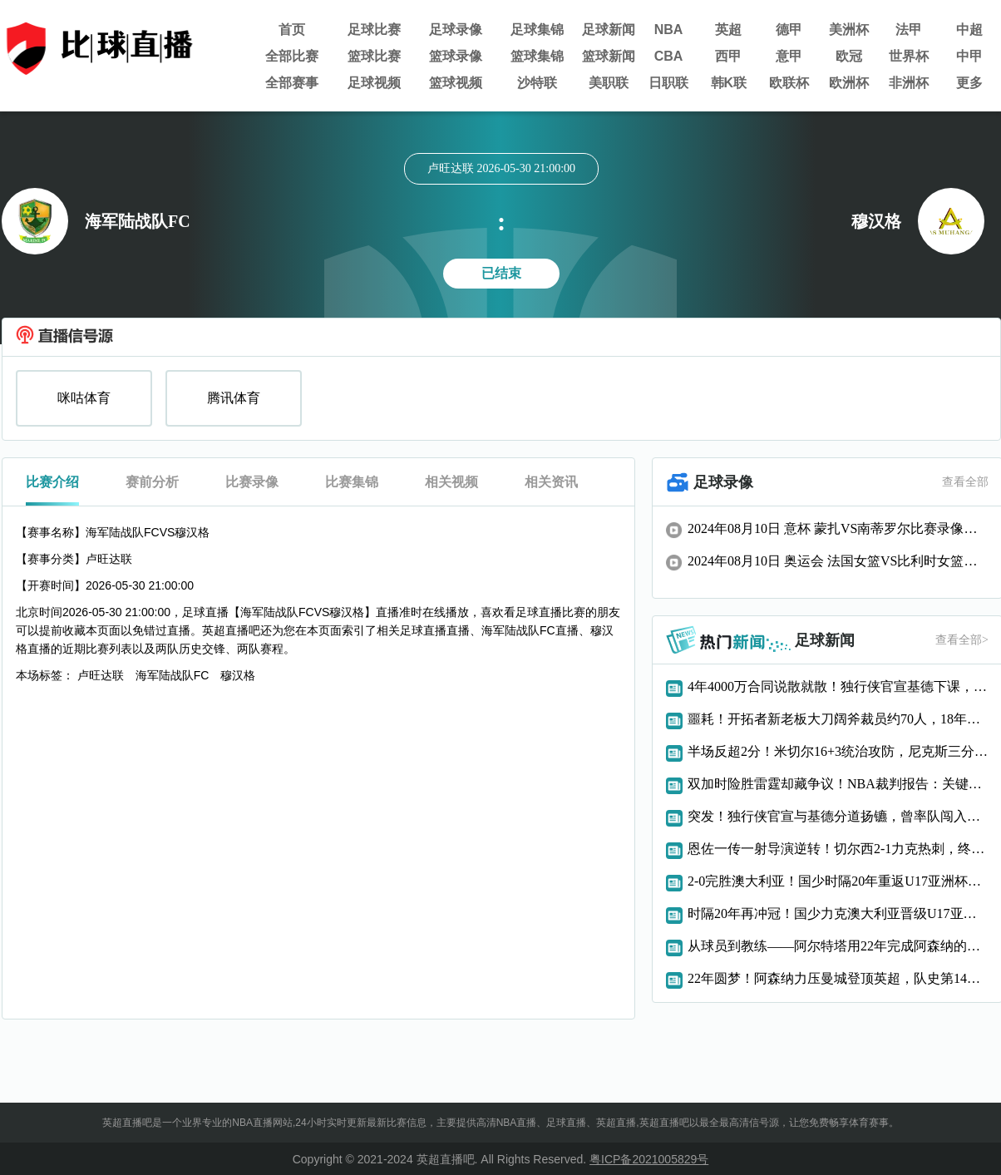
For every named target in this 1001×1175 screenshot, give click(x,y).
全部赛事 (291, 83)
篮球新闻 (608, 56)
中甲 (969, 56)
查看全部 (965, 482)
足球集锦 (537, 29)
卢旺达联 (100, 675)
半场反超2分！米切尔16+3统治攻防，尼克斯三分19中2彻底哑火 (838, 751)
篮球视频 (455, 83)
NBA (668, 29)
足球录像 (455, 29)
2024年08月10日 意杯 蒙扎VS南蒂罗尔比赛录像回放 (838, 528)
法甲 (908, 29)
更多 (969, 83)
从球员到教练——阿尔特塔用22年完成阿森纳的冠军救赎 (838, 946)
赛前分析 (152, 482)
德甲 (789, 29)
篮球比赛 (374, 56)
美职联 (609, 83)
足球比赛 (374, 29)
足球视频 (374, 83)
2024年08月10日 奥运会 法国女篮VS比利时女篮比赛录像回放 (838, 561)
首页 (292, 29)
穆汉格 (237, 675)
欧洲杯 (849, 83)
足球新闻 (608, 29)
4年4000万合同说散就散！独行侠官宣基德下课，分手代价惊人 (838, 686)
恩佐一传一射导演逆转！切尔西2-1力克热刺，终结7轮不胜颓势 (838, 849)
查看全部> (962, 640)
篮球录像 (455, 56)
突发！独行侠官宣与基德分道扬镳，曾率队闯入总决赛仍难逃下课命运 (838, 816)
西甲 (728, 56)
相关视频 (451, 482)
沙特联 (537, 83)
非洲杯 (909, 83)
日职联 (668, 83)
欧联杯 (789, 83)
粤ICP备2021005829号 (648, 1159)
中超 (969, 29)
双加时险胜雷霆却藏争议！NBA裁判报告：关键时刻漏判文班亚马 (838, 784)
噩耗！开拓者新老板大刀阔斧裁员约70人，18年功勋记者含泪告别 (838, 719)
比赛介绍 (52, 482)
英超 (728, 29)
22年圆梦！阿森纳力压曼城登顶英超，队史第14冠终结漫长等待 (838, 978)
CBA (668, 56)
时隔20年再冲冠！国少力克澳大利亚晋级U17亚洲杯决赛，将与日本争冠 (838, 913)
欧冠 (849, 56)
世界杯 (909, 56)
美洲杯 (849, 29)
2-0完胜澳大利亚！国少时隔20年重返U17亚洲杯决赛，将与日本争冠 (838, 881)
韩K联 (729, 83)
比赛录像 (252, 482)
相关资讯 (551, 482)
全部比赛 (291, 56)
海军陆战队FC (173, 675)
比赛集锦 (351, 482)
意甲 (789, 56)
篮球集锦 (537, 56)
